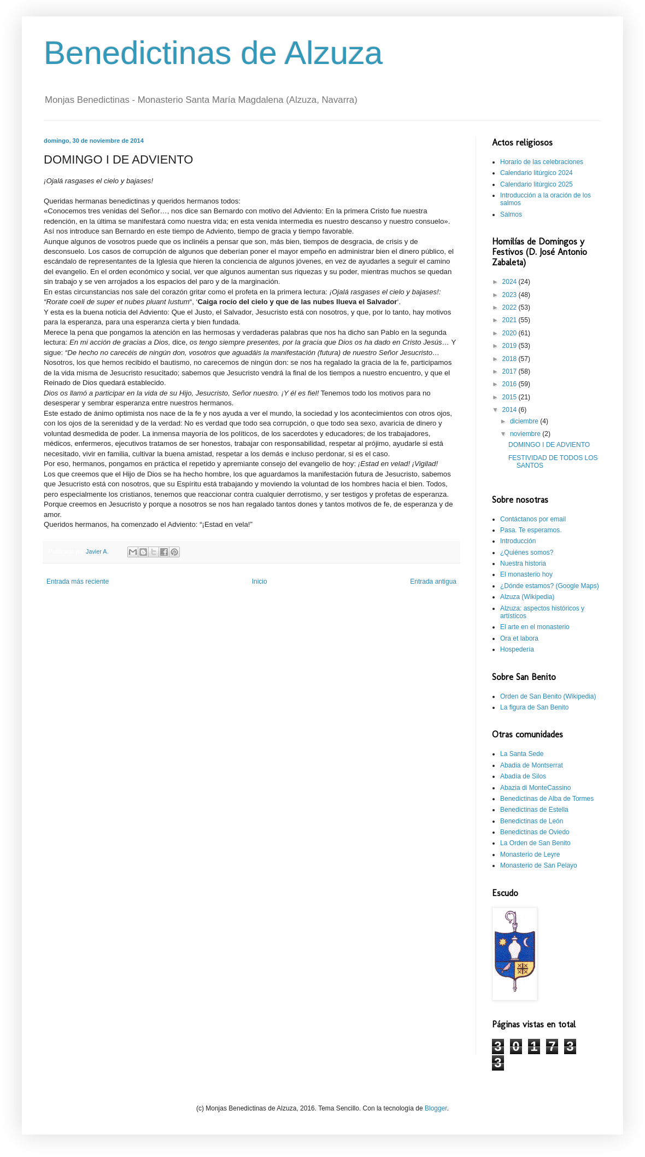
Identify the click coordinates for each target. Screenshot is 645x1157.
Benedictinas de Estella (534, 809)
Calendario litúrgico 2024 (536, 173)
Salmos (511, 214)
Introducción (518, 541)
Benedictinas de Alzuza (213, 52)
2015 (510, 397)
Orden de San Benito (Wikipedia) (548, 696)
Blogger (436, 1108)
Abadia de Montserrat (531, 765)
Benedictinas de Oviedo (535, 832)
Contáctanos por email (533, 519)
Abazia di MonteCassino (535, 788)
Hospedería (517, 649)
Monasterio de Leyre (530, 854)
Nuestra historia (523, 563)
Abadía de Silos (523, 776)
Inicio (259, 581)
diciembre (525, 421)
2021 (510, 320)
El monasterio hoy (526, 574)
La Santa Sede (521, 754)
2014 (510, 410)
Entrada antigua (433, 581)
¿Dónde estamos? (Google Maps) (549, 586)
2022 (510, 307)
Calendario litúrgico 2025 (536, 184)
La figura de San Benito (534, 707)
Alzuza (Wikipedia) (527, 597)
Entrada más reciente (77, 581)
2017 (510, 371)
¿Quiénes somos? (526, 552)
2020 (510, 333)
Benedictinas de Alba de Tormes (547, 799)
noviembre (526, 434)
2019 (510, 346)
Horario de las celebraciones (541, 162)
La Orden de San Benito (535, 843)
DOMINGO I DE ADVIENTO (549, 445)
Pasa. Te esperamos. (531, 530)
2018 (510, 359)
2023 (510, 295)
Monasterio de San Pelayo (538, 865)
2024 (510, 282)
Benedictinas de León (531, 821)
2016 (510, 384)
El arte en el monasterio (535, 627)
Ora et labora (519, 638)
